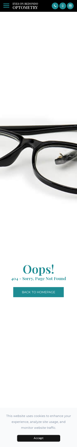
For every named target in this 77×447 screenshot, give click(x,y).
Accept (38, 438)
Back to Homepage (38, 292)
